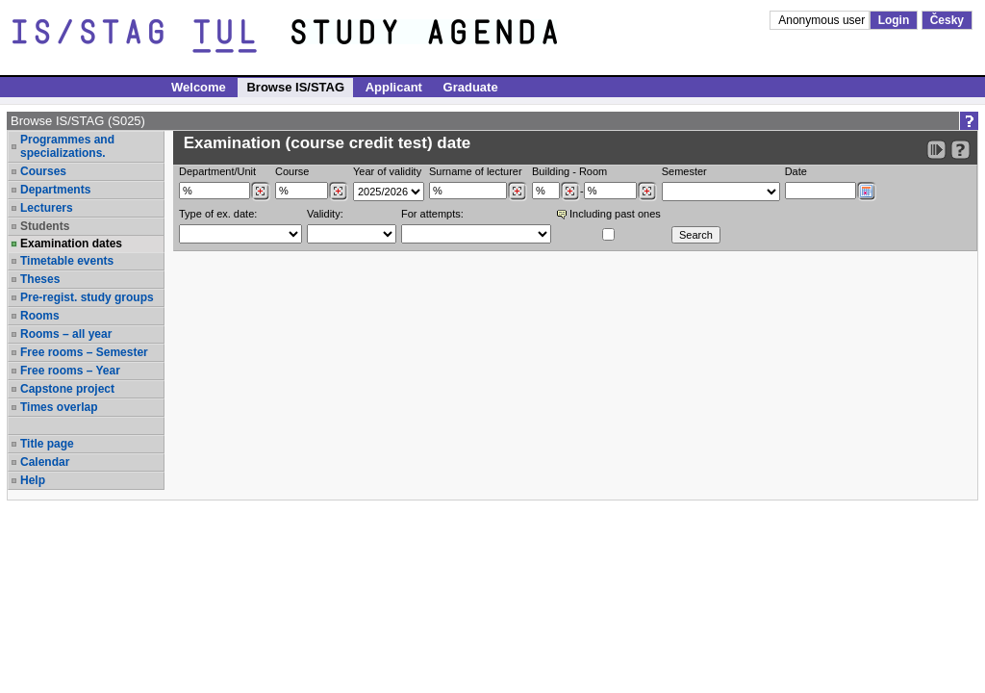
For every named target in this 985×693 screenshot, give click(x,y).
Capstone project (67, 389)
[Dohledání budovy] (570, 191)
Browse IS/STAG (295, 87)
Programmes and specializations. (67, 146)
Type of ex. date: (218, 213)
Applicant (394, 87)
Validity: (325, 213)
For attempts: (432, 213)
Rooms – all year (66, 334)
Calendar (44, 462)
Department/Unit (217, 171)
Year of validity (387, 171)
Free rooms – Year (70, 370)
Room (593, 171)
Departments (55, 189)
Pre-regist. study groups (87, 297)
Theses (40, 279)
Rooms (40, 315)
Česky (947, 20)
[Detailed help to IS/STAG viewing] (960, 150)
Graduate (470, 87)
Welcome (198, 87)
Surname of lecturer (475, 171)
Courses (43, 171)
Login (894, 20)
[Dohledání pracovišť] (260, 191)
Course (292, 171)
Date (796, 171)
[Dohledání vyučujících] (517, 191)
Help (32, 480)
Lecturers (46, 208)
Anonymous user (823, 20)
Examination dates (71, 243)
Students (44, 226)
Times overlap (58, 407)
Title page (47, 443)
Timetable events (67, 261)
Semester (684, 171)
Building (550, 171)
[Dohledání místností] (647, 191)
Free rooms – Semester (84, 352)
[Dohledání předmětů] (338, 191)
